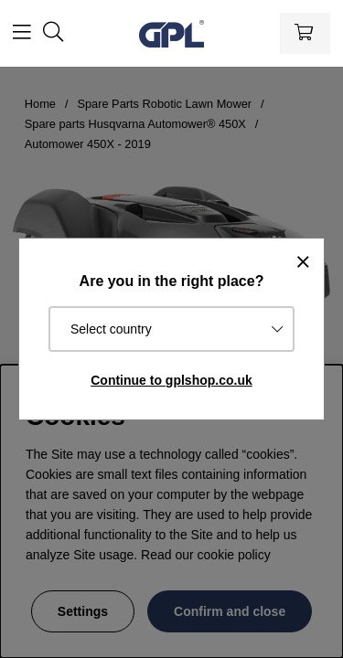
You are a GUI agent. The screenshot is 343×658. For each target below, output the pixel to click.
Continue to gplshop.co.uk (171, 380)
